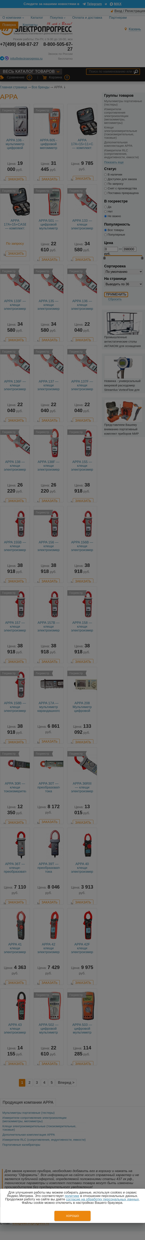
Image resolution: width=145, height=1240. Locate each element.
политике (72, 1196)
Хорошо (72, 1215)
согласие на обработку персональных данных (102, 1199)
